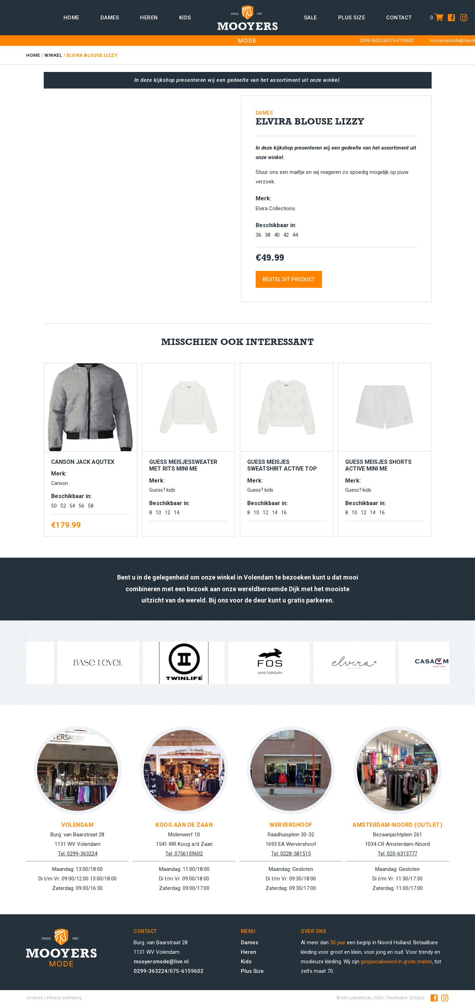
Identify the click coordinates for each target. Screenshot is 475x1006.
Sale (310, 17)
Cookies (34, 997)
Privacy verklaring (64, 997)
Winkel (53, 55)
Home (71, 17)
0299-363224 (373, 40)
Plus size (351, 17)
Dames (110, 17)
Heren (149, 17)
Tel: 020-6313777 (397, 853)
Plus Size (252, 971)
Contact (399, 17)
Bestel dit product (289, 279)
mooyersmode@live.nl (452, 40)
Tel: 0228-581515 (291, 853)
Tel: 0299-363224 (77, 853)
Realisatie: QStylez (406, 997)
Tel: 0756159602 (184, 853)
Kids (185, 17)
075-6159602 (401, 40)
